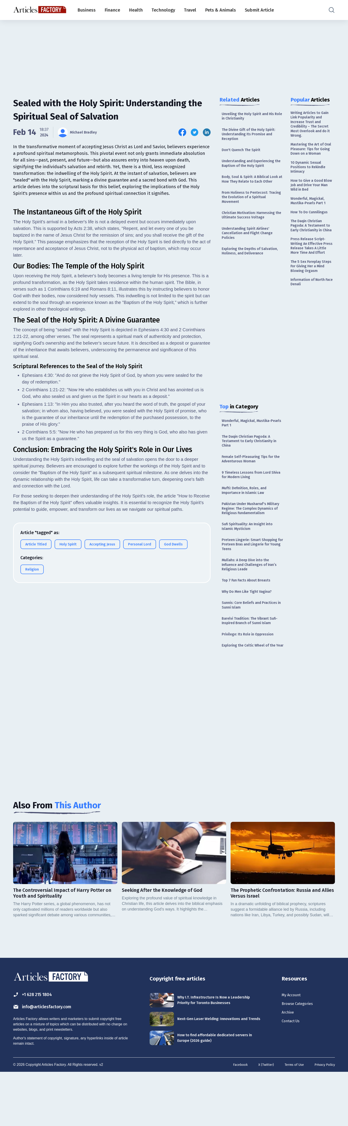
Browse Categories (300, 1055)
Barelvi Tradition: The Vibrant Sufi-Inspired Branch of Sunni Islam (253, 662)
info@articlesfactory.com (48, 1057)
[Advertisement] (174, 54)
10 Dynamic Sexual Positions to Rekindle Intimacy (310, 179)
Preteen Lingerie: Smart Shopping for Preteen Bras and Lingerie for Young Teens (252, 579)
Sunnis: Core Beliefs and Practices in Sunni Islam (252, 645)
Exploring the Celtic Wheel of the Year (251, 691)
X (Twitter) (261, 1119)
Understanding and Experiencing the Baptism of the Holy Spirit (251, 168)
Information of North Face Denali (310, 317)
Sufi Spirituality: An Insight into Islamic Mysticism (250, 560)
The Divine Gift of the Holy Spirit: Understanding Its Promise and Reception (252, 136)
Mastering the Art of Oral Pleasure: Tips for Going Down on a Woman (311, 156)
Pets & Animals (220, 10)
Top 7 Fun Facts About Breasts (249, 619)
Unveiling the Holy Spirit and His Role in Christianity (251, 117)
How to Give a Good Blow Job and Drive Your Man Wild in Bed (312, 199)
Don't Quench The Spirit (243, 153)
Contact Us (293, 1074)
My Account (293, 1045)
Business (86, 10)
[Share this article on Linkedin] (207, 132)
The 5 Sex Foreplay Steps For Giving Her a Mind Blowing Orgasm (310, 299)
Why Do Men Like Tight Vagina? (250, 631)
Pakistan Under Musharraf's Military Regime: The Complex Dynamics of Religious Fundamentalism (248, 538)
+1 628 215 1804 (36, 1045)
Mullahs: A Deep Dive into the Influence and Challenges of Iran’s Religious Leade (252, 602)
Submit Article (259, 10)
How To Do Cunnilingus (311, 228)
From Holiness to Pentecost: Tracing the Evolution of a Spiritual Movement (247, 210)
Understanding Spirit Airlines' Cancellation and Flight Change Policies (250, 249)
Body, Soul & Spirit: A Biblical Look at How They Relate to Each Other (251, 187)
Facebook (234, 1119)
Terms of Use (291, 1119)
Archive (289, 1065)
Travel (190, 10)
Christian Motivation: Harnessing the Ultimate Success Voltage (251, 229)
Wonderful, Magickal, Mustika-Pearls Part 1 (249, 442)
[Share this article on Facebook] (182, 132)
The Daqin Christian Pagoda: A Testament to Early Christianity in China (252, 461)
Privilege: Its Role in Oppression (250, 677)
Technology (163, 10)
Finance (112, 10)
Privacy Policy (323, 1119)
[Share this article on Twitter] (194, 132)
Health (136, 10)
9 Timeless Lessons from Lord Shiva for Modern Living (249, 498)
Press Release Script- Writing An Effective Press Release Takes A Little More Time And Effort (311, 274)
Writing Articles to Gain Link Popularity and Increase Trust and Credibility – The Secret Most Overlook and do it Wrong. (312, 126)
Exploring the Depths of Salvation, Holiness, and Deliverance (253, 269)
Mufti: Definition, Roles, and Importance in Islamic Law (247, 516)
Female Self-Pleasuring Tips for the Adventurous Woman (250, 481)
